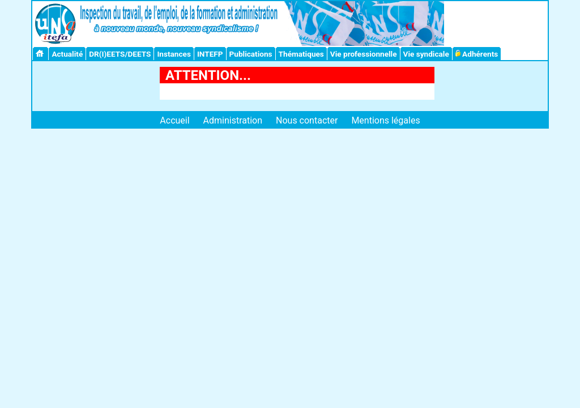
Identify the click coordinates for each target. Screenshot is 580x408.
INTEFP (210, 53)
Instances (173, 53)
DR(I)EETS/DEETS (120, 53)
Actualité (67, 53)
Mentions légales (385, 120)
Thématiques (301, 53)
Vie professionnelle (363, 53)
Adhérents (476, 53)
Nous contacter (307, 120)
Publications (250, 53)
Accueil (174, 120)
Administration (233, 120)
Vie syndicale (426, 53)
